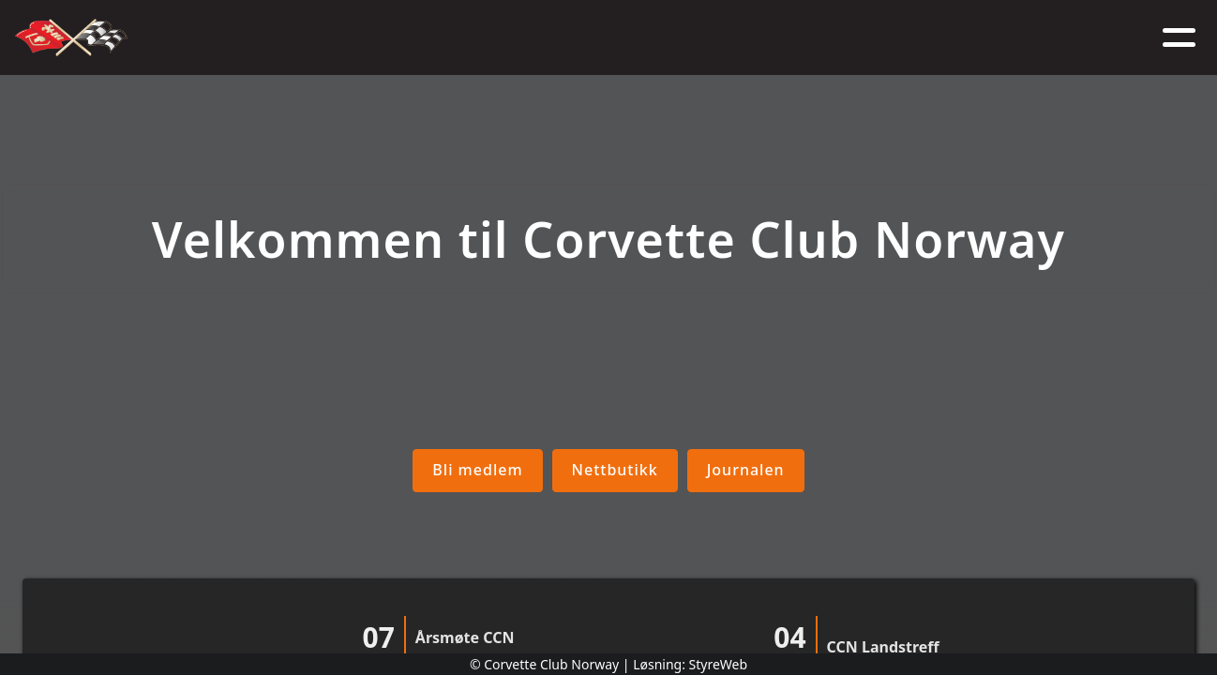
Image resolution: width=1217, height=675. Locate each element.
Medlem (652, 38)
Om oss (368, 38)
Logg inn (958, 38)
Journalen (746, 469)
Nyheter (456, 38)
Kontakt (861, 38)
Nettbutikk (754, 38)
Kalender (555, 38)
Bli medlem (477, 469)
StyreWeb (718, 664)
